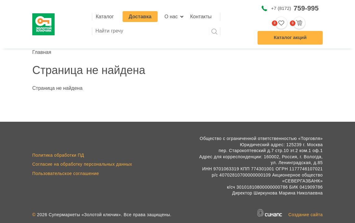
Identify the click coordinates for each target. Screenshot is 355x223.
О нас (171, 16)
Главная (41, 52)
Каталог (105, 16)
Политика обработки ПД (58, 155)
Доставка (140, 16)
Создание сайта (305, 214)
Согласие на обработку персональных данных (82, 164)
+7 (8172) (294, 8)
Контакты (201, 16)
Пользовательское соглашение (65, 173)
